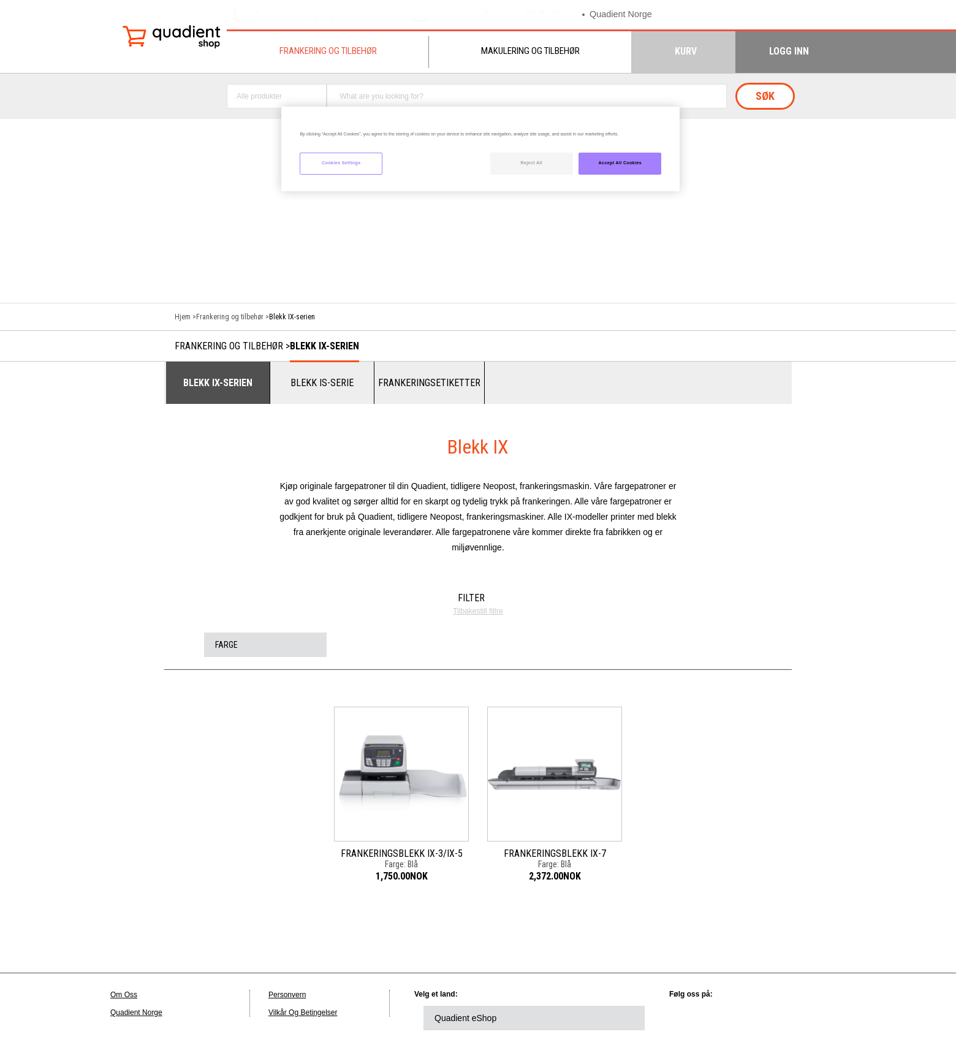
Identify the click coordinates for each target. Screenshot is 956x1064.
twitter (724, 1018)
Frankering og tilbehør (328, 50)
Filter (471, 598)
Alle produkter (259, 96)
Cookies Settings (341, 163)
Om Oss (123, 994)
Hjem (183, 317)
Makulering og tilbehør (530, 50)
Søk (765, 95)
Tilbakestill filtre (478, 611)
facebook (758, 1018)
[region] (480, 149)
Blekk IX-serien (324, 346)
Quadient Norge (622, 14)
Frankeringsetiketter (429, 383)
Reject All (531, 163)
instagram (825, 1018)
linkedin (690, 1018)
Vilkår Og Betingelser (303, 1012)
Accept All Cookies (620, 163)
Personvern (287, 994)
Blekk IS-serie (322, 383)
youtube (792, 1018)
